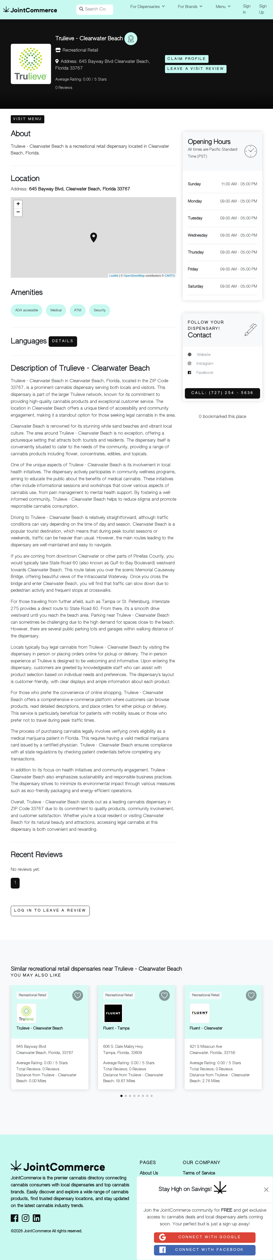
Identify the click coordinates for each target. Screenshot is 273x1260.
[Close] (266, 1189)
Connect (200, 1237)
